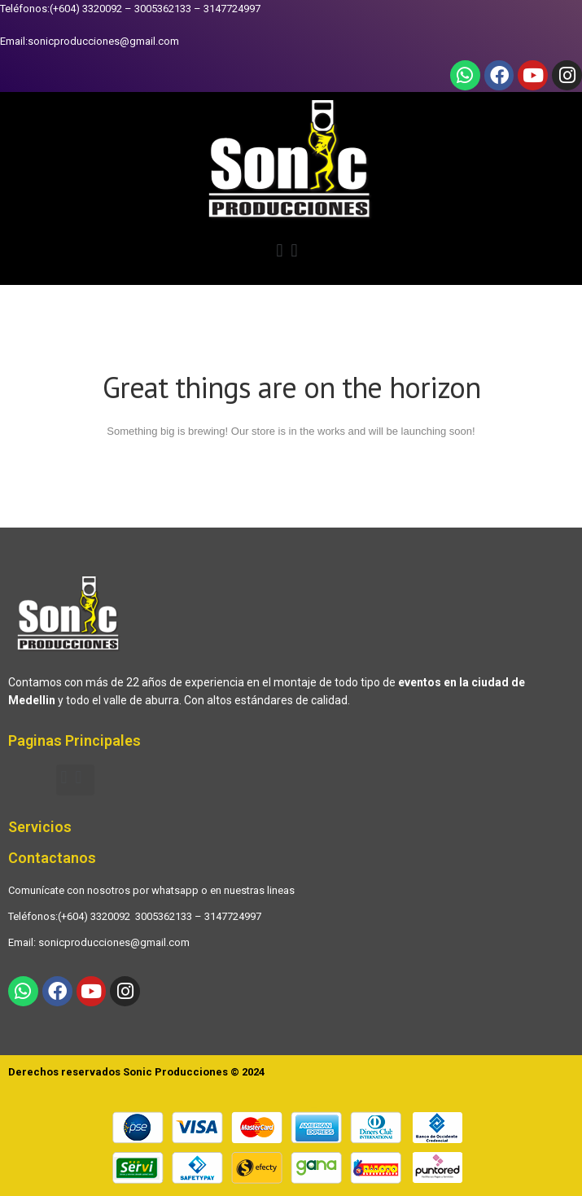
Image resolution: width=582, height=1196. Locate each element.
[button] (291, 253)
